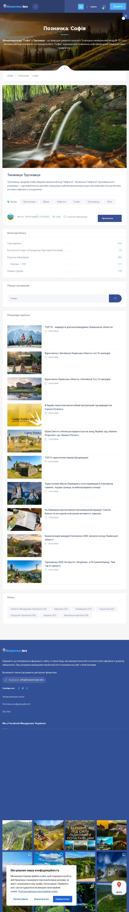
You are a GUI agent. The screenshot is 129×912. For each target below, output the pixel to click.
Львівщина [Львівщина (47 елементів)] (83, 609)
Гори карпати (14, 243)
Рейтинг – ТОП (18, 264)
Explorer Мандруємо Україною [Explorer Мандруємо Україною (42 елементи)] (29, 609)
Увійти (91, 7)
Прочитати (110, 218)
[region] (41, 885)
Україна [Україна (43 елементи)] (49, 615)
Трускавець (93, 201)
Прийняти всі (63, 899)
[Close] (73, 868)
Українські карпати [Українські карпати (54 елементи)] (76, 615)
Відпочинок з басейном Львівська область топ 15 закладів (77, 353)
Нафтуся (61, 201)
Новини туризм (15, 271)
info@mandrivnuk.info (32, 680)
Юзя (110, 201)
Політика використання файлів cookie (38, 891)
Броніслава (30, 201)
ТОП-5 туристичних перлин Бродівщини (66, 457)
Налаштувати (20, 899)
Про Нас (6, 711)
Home (10, 76)
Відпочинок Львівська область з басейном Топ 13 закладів (77, 379)
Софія (77, 201)
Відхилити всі (41, 899)
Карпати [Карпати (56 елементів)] (61, 609)
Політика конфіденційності (16, 704)
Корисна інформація (77, 217)
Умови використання (13, 696)
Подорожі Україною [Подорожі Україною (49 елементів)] (23, 615)
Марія (46, 201)
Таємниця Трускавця (23, 175)
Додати (118, 6)
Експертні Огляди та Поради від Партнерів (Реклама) (35, 250)
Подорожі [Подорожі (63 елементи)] (106, 609)
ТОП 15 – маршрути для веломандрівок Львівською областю (79, 327)
